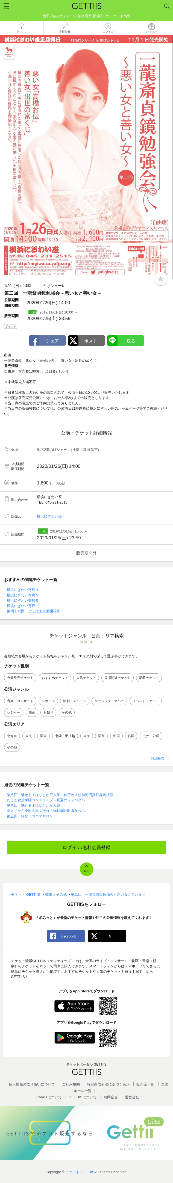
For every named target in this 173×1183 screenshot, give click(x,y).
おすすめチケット (55, 678)
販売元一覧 (145, 1084)
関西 (101, 736)
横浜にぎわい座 (49, 516)
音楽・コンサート (20, 701)
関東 (43, 736)
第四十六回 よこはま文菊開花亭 (33, 611)
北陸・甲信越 (65, 736)
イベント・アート (146, 701)
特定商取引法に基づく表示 (108, 1084)
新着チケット (149, 678)
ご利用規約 (71, 1084)
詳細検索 (157, 759)
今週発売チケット (20, 678)
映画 (32, 712)
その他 (67, 712)
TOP (86, 871)
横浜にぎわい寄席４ (23, 590)
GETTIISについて (83, 1097)
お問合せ (111, 1097)
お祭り (48, 712)
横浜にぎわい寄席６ (23, 600)
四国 (131, 736)
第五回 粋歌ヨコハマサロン (30, 816)
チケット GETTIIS (79, 1172)
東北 (28, 736)
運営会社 (132, 1097)
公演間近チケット (117, 678)
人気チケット (86, 678)
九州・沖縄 (151, 736)
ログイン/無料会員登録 (86, 847)
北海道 (12, 736)
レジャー (13, 712)
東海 (86, 736)
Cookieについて (48, 1097)
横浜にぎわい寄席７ (23, 606)
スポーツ (48, 701)
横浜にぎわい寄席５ (23, 595)
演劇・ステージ (74, 701)
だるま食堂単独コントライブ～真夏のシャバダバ (46, 800)
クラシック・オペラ (109, 701)
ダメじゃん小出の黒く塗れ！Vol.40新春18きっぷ (46, 811)
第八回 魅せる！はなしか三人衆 (33, 805)
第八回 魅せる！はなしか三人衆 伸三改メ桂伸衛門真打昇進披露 (60, 795)
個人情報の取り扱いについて (32, 1084)
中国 (116, 736)
